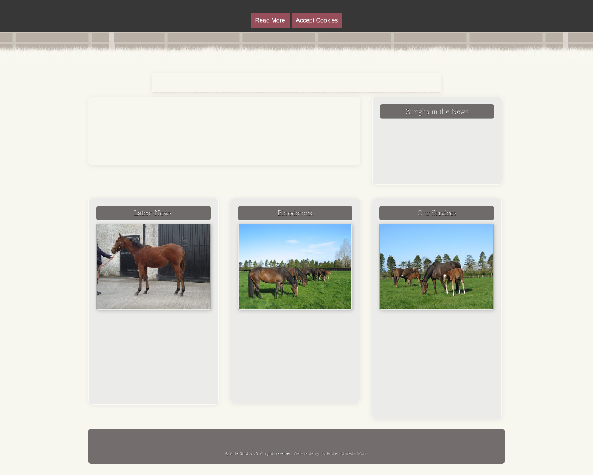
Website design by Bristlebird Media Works (330, 453)
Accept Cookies (317, 20)
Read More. (271, 20)
